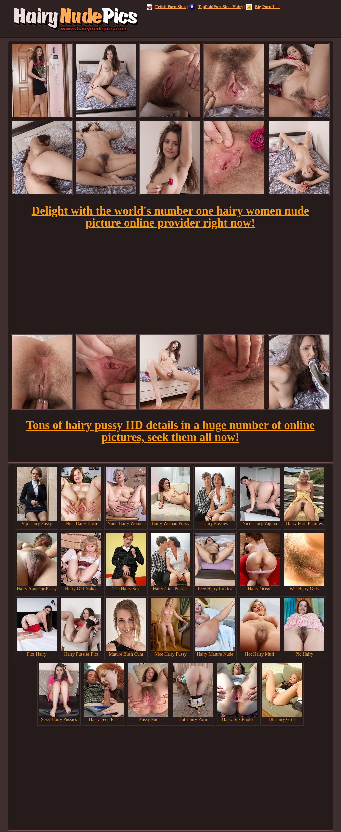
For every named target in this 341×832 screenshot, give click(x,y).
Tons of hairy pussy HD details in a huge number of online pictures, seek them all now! (170, 431)
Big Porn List (263, 6)
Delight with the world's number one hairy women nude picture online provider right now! (170, 216)
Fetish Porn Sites (166, 6)
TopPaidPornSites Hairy (216, 6)
